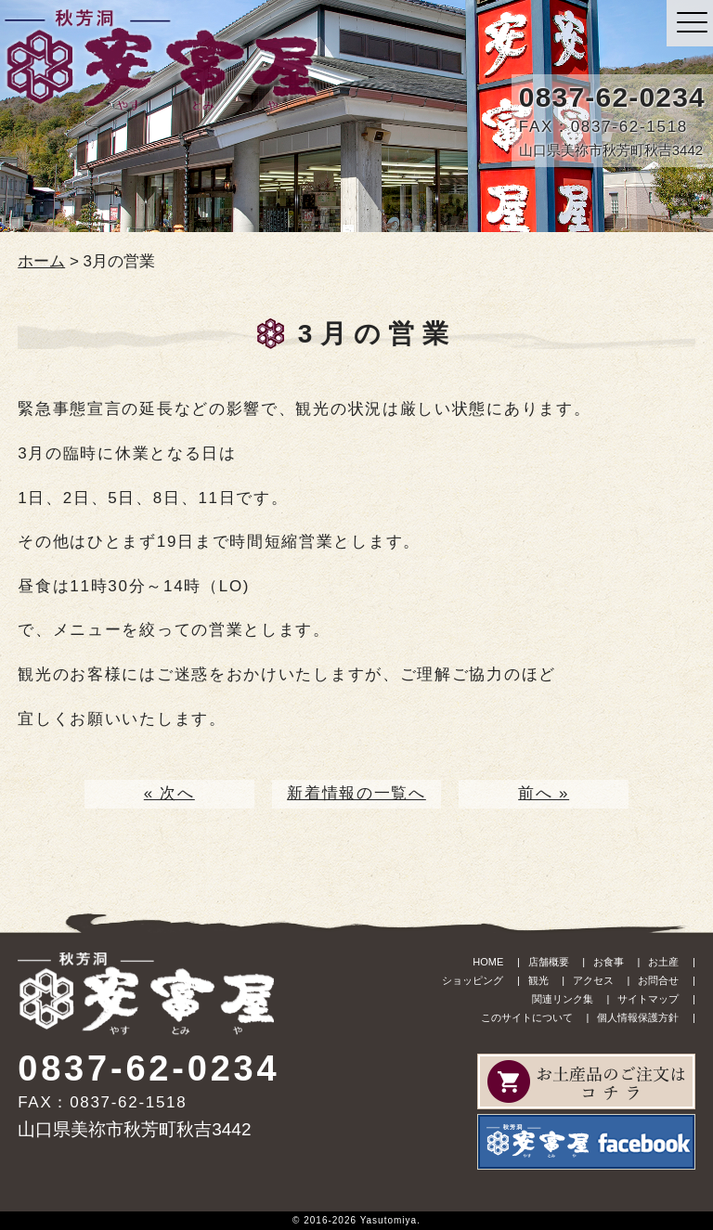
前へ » (543, 793)
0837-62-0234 (612, 97)
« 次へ (169, 793)
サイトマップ (648, 998)
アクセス (593, 980)
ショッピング (472, 980)
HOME (488, 961)
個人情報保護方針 (638, 1017)
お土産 (663, 961)
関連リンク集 (562, 998)
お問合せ (658, 980)
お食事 (608, 961)
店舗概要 (548, 961)
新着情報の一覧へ (356, 793)
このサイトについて (527, 1017)
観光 (538, 980)
